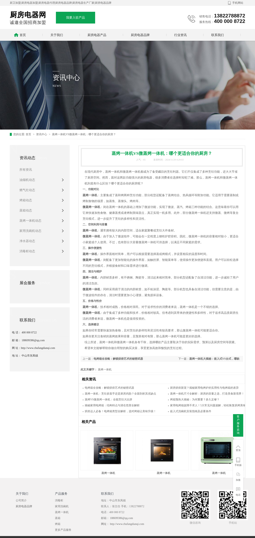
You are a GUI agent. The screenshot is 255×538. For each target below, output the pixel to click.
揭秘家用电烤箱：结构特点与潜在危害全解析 (112, 405)
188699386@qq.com (121, 518)
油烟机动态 (27, 179)
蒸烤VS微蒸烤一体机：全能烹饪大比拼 (108, 399)
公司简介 (21, 500)
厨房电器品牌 (24, 506)
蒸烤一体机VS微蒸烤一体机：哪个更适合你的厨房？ (84, 134)
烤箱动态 (25, 200)
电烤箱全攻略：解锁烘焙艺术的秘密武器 (118, 358)
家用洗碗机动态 (30, 230)
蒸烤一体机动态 (30, 220)
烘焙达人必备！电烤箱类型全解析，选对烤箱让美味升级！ (120, 411)
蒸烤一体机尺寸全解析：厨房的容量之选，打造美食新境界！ (207, 393)
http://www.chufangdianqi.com (127, 524)
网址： (105, 524)
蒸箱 (57, 518)
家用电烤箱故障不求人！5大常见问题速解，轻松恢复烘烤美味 (208, 405)
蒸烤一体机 (104, 369)
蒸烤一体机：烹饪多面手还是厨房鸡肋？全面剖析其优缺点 (120, 393)
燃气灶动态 (27, 190)
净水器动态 (27, 241)
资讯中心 (42, 134)
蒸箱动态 (25, 210)
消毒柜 (59, 500)
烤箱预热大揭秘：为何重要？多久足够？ (194, 399)
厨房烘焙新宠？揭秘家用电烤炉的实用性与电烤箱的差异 (204, 387)
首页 (29, 134)
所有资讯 (25, 169)
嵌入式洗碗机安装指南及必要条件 (190, 411)
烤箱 (57, 524)
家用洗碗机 (62, 506)
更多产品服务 (63, 529)
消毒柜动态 (27, 251)
